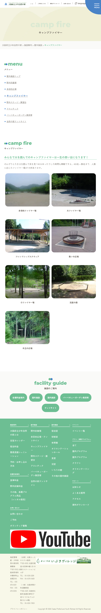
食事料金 (14, 480)
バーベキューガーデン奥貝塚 (19, 115)
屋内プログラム (79, 451)
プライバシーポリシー (18, 609)
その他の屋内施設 (60, 475)
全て (74, 445)
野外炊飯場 (11, 82)
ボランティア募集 (18, 525)
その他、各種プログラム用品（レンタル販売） (18, 495)
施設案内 (13, 425)
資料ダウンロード (54, 3)
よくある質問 (78, 492)
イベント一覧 (78, 430)
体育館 (55, 442)
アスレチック (12, 108)
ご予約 (13, 519)
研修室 (55, 436)
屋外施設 (34, 425)
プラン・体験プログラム (81, 439)
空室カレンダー (17, 440)
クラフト (76, 463)
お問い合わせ (67, 3)
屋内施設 (55, 425)
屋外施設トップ (13, 76)
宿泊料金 (14, 446)
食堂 (54, 458)
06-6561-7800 (30, 603)
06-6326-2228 (29, 575)
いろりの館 (57, 469)
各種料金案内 (15, 474)
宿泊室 (55, 430)
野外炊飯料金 (16, 486)
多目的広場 (11, 89)
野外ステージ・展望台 (16, 102)
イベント (75, 425)
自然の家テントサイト (16, 121)
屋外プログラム (79, 457)
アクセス (76, 498)
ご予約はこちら (42, 3)
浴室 (54, 464)
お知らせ (76, 487)
